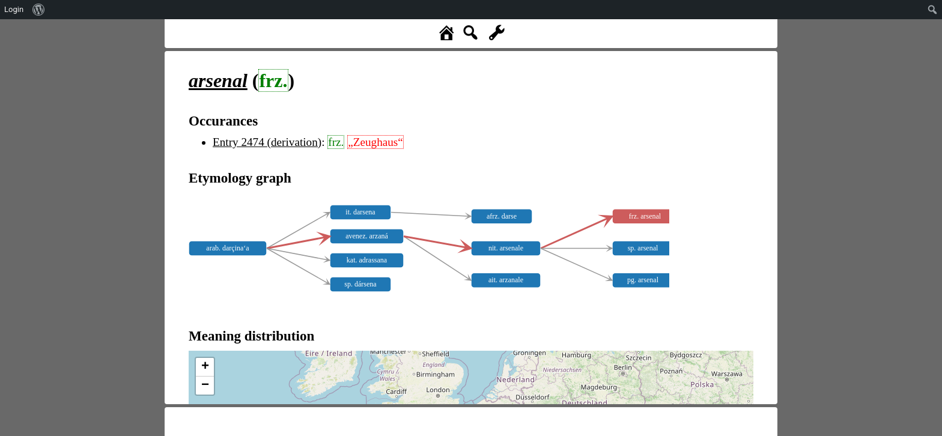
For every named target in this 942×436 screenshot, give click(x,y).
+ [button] (205, 367)
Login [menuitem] (13, 9)
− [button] (205, 386)
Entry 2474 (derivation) (267, 142)
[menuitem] (38, 9)
